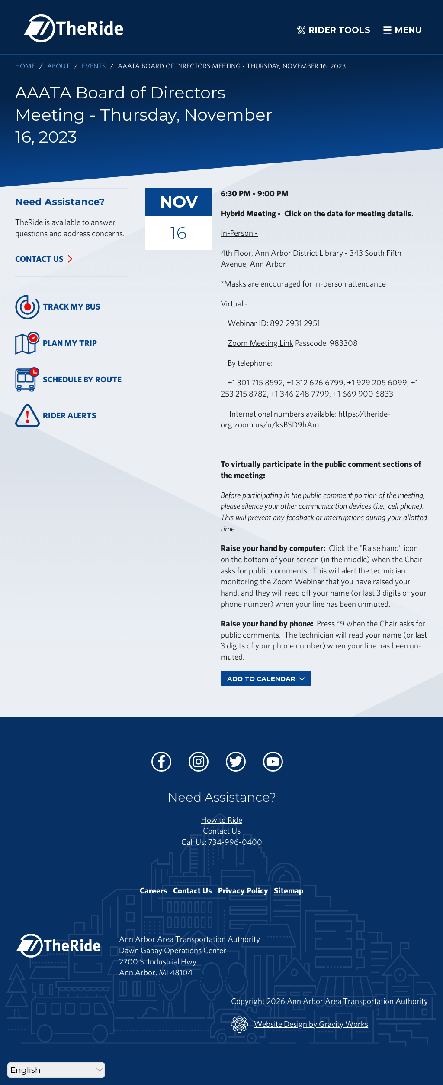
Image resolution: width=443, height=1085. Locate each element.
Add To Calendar (266, 678)
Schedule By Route (68, 379)
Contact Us (39, 259)
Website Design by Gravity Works (299, 1024)
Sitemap (288, 890)
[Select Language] (56, 1070)
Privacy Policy (243, 890)
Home (25, 66)
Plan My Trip (56, 343)
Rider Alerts (55, 415)
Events (94, 66)
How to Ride (221, 819)
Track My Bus (57, 307)
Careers (153, 890)
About (58, 66)
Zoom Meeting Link (260, 343)
